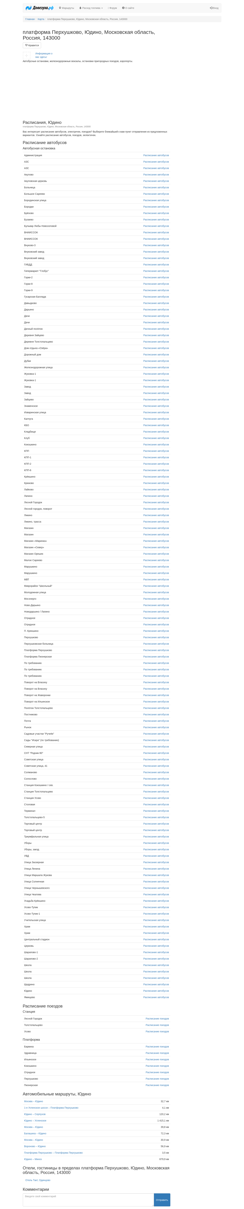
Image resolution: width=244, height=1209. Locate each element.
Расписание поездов (157, 1018)
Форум (112, 8)
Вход (214, 8)
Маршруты (66, 8)
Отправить (162, 1200)
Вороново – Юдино (35, 1146)
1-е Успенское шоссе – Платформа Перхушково (51, 1107)
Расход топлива (91, 8)
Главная (30, 19)
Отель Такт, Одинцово (37, 1180)
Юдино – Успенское (35, 1120)
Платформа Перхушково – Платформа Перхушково (53, 1152)
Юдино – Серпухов (35, 1114)
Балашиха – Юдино (35, 1133)
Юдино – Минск (33, 1159)
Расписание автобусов (156, 155)
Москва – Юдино (33, 1101)
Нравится (32, 45)
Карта (41, 19)
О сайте (128, 8)
